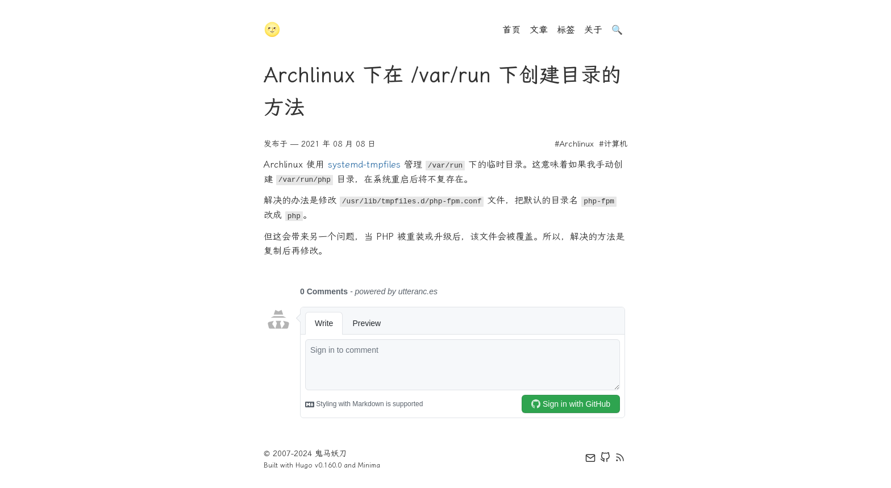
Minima (369, 465)
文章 (539, 29)
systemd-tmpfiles (364, 164)
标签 (566, 29)
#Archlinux (574, 144)
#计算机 (613, 144)
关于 (593, 29)
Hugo (304, 465)
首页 (511, 29)
